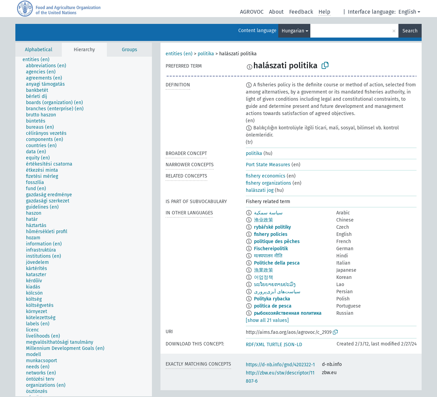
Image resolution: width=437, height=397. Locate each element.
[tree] (83, 226)
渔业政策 (263, 220)
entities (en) (179, 54)
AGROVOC (252, 12)
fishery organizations (268, 183)
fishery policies (270, 234)
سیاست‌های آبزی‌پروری (277, 292)
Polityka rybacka (272, 299)
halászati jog (259, 190)
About (276, 12)
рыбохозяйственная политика (288, 313)
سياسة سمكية (268, 213)
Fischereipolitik (271, 249)
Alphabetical (38, 50)
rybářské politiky (272, 227)
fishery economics (265, 176)
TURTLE (274, 345)
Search (410, 31)
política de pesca (273, 306)
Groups (129, 50)
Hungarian (293, 31)
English (407, 12)
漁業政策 (263, 270)
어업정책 (263, 277)
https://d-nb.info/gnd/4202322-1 (280, 365)
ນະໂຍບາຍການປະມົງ (275, 284)
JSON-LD (293, 345)
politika (206, 54)
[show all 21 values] (267, 320)
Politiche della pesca (277, 263)
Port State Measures (268, 165)
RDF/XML (255, 345)
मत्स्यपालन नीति (268, 256)
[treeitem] (39, 60)
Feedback (301, 12)
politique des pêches (277, 241)
